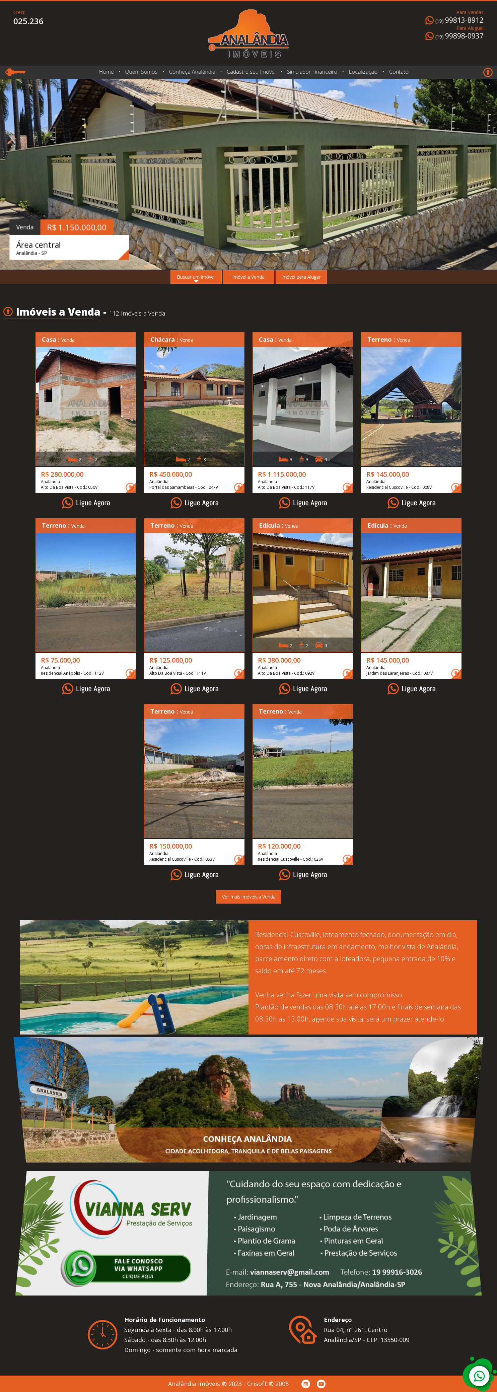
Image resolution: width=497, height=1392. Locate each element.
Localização (362, 71)
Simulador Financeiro (312, 71)
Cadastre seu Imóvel (251, 71)
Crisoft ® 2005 (268, 1384)
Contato (397, 71)
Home (106, 71)
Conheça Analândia (192, 71)
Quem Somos (141, 71)
